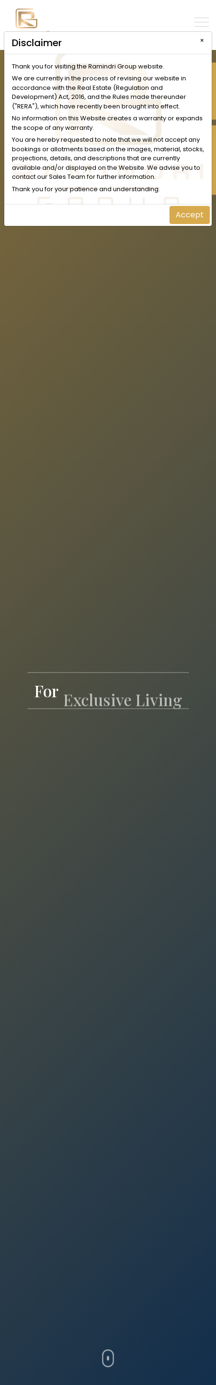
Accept (190, 214)
